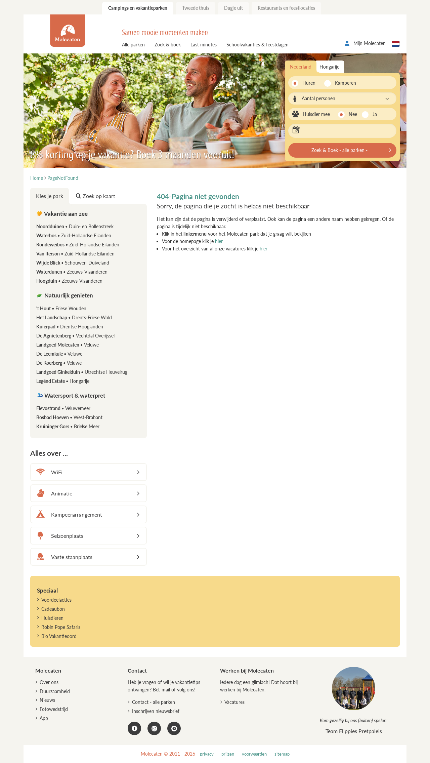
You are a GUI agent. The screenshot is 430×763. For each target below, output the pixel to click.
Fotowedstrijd (54, 709)
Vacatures (234, 702)
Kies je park (49, 196)
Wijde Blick (72, 263)
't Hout (61, 308)
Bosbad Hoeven (69, 417)
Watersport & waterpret (70, 395)
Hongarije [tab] (329, 67)
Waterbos (73, 235)
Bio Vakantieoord (59, 636)
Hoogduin (69, 281)
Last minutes (203, 44)
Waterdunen (72, 272)
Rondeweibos (77, 244)
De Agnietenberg (75, 335)
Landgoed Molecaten (67, 345)
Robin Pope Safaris (60, 627)
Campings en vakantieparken (137, 8)
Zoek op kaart (95, 196)
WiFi (48, 472)
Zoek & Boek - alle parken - (339, 150)
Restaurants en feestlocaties (286, 8)
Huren (308, 83)
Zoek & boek (168, 44)
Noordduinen (75, 226)
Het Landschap (74, 317)
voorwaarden (254, 754)
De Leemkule (59, 354)
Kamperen (343, 83)
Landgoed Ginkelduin (81, 372)
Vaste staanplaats (63, 557)
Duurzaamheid (55, 691)
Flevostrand (63, 408)
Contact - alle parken (153, 702)
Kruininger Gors (67, 426)
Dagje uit (233, 8)
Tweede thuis (195, 8)
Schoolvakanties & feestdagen (257, 44)
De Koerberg (59, 363)
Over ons (49, 682)
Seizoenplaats (58, 535)
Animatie (53, 493)
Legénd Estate (62, 381)
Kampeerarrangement (68, 514)
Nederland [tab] (300, 67)
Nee (353, 114)
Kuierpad (69, 326)
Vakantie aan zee (62, 213)
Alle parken (133, 44)
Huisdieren (52, 618)
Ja (375, 114)
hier (219, 241)
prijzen (227, 754)
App (44, 718)
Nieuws (47, 700)
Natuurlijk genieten (64, 295)
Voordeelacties (56, 600)
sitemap (282, 754)
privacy (207, 754)
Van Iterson (75, 253)
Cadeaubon (53, 609)
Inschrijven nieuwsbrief (155, 711)
